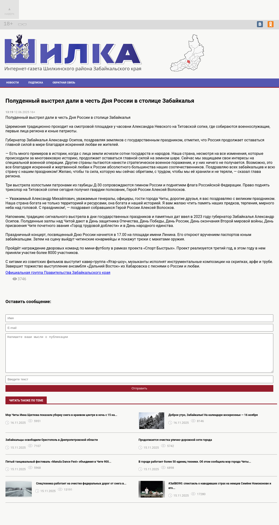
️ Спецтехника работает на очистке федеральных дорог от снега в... (80, 490)
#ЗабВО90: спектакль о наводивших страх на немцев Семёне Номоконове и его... (219, 493)
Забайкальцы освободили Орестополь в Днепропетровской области (51, 447)
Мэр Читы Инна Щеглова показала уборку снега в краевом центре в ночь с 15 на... (61, 422)
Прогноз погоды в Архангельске (253, 59)
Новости (12, 82)
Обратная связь (64, 82)
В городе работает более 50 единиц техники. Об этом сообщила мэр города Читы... (195, 468)
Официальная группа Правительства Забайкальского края (57, 272)
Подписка (35, 82)
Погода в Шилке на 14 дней (253, 55)
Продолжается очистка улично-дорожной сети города (175, 447)
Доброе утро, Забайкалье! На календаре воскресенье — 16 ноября (213, 422)
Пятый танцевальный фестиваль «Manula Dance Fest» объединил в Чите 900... (58, 468)
